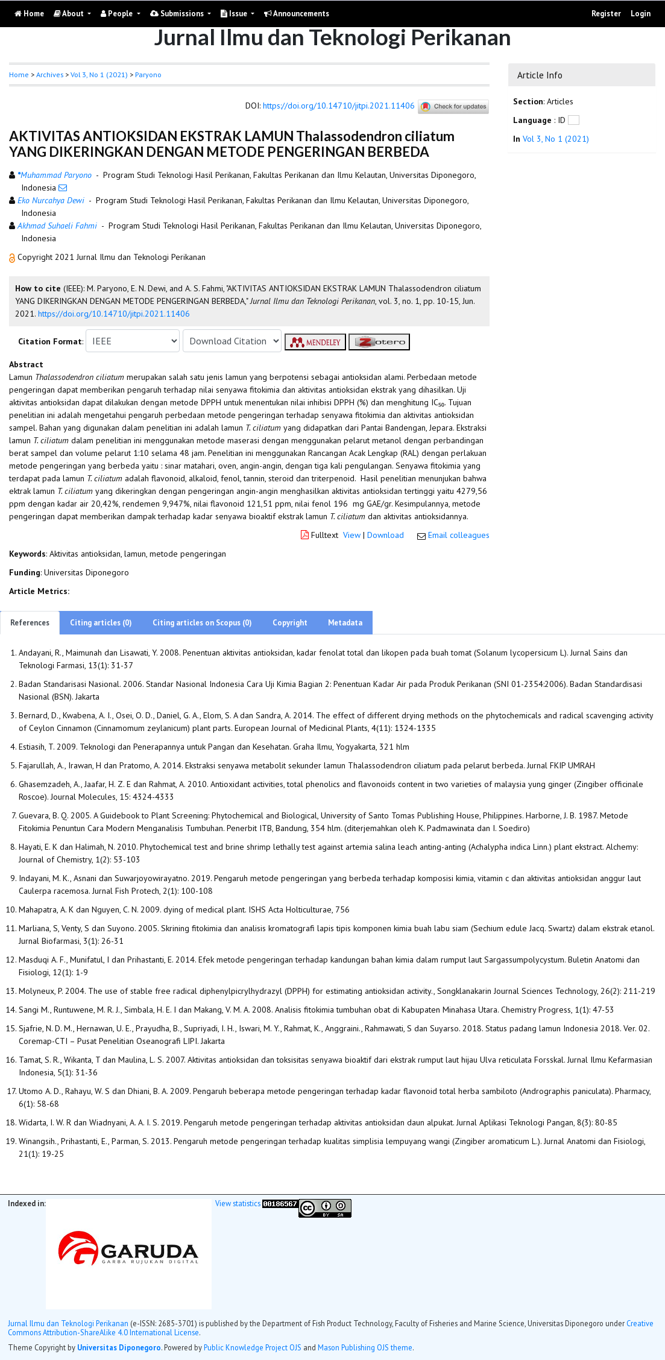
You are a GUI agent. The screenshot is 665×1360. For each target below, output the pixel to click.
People (117, 13)
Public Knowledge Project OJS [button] (252, 1347)
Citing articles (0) (101, 623)
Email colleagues (459, 535)
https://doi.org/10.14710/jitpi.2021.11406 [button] (114, 313)
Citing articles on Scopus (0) (202, 623)
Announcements (296, 13)
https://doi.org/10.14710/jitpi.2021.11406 (339, 106)
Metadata (345, 623)
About (70, 13)
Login (641, 13)
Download (385, 535)
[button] (13, 256)
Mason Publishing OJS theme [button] (365, 1347)
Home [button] (19, 74)
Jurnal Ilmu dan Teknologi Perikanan (68, 1323)
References (29, 623)
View (352, 535)
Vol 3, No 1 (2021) (99, 74)
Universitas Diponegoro (119, 1347)
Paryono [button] (148, 74)
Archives (49, 74)
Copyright (290, 623)
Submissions (178, 13)
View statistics (237, 1203)
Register (606, 13)
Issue (235, 13)
